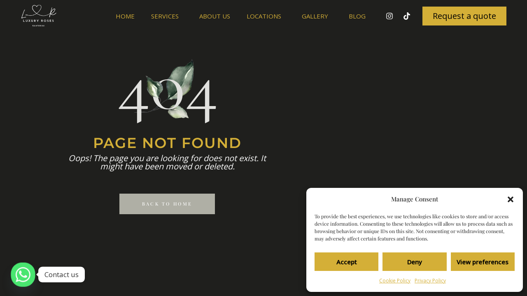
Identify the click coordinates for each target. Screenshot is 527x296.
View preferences (482, 262)
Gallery (317, 16)
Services (167, 16)
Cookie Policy (394, 280)
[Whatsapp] (23, 275)
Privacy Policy (430, 280)
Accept (346, 262)
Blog (357, 16)
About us (214, 16)
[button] (510, 199)
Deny (414, 262)
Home (125, 16)
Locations (266, 16)
